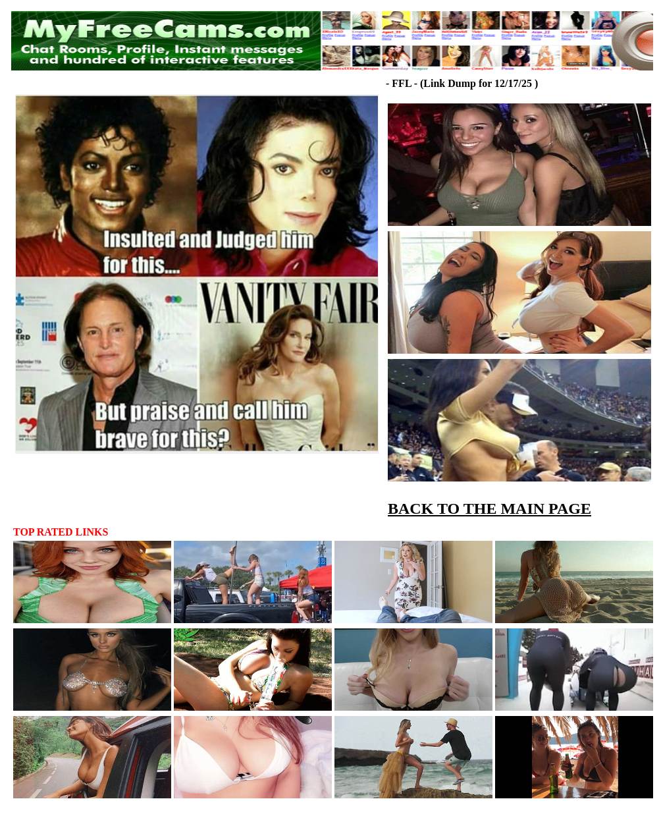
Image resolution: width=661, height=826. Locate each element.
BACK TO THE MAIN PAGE (489, 508)
